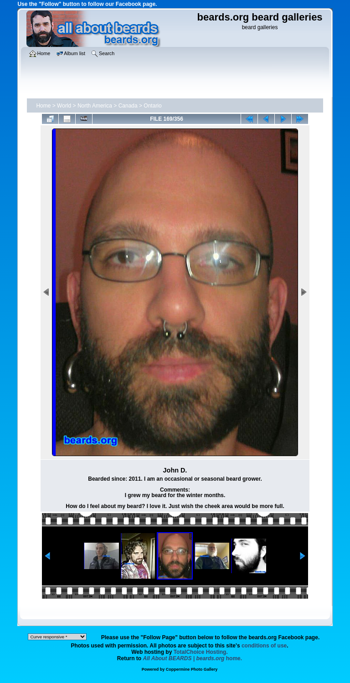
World (64, 106)
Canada (128, 106)
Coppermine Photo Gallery (192, 669)
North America (94, 106)
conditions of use (264, 645)
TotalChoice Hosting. (201, 652)
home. (192, 658)
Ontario (152, 106)
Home (43, 106)
